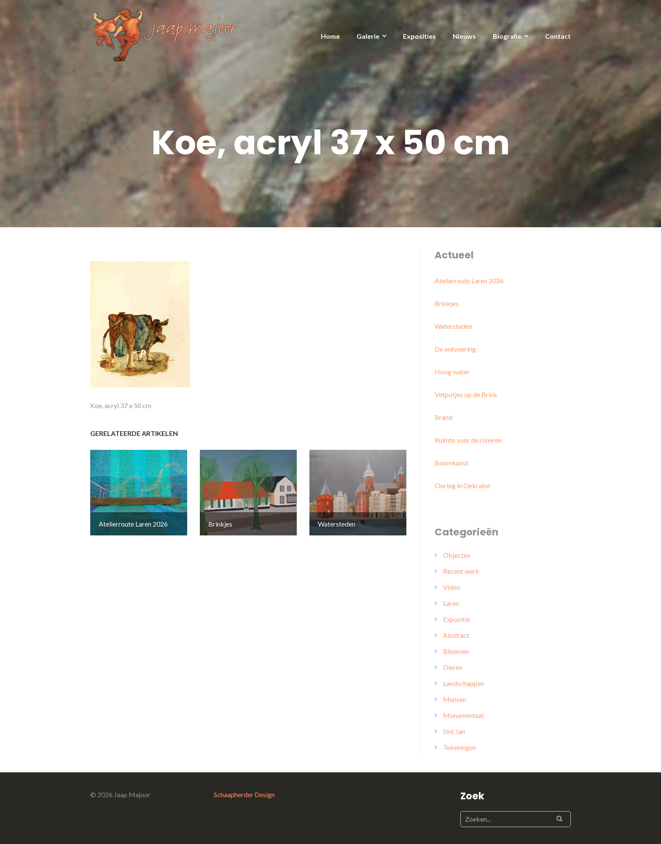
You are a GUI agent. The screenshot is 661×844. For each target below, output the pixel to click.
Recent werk (461, 571)
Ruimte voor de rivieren (468, 440)
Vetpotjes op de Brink (466, 394)
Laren (451, 603)
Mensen (454, 699)
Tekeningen (459, 747)
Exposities (419, 36)
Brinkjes (447, 303)
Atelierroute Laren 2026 (469, 281)
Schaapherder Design (244, 794)
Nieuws (464, 36)
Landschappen (463, 683)
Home (330, 36)
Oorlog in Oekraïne (462, 485)
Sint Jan (454, 731)
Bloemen (456, 651)
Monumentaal (463, 715)
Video (451, 587)
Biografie (507, 36)
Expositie (456, 619)
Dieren (452, 667)
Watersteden (453, 326)
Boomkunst (451, 463)
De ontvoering (455, 349)
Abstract (456, 635)
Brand (443, 417)
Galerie (368, 36)
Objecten (456, 555)
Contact (558, 36)
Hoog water (452, 372)
